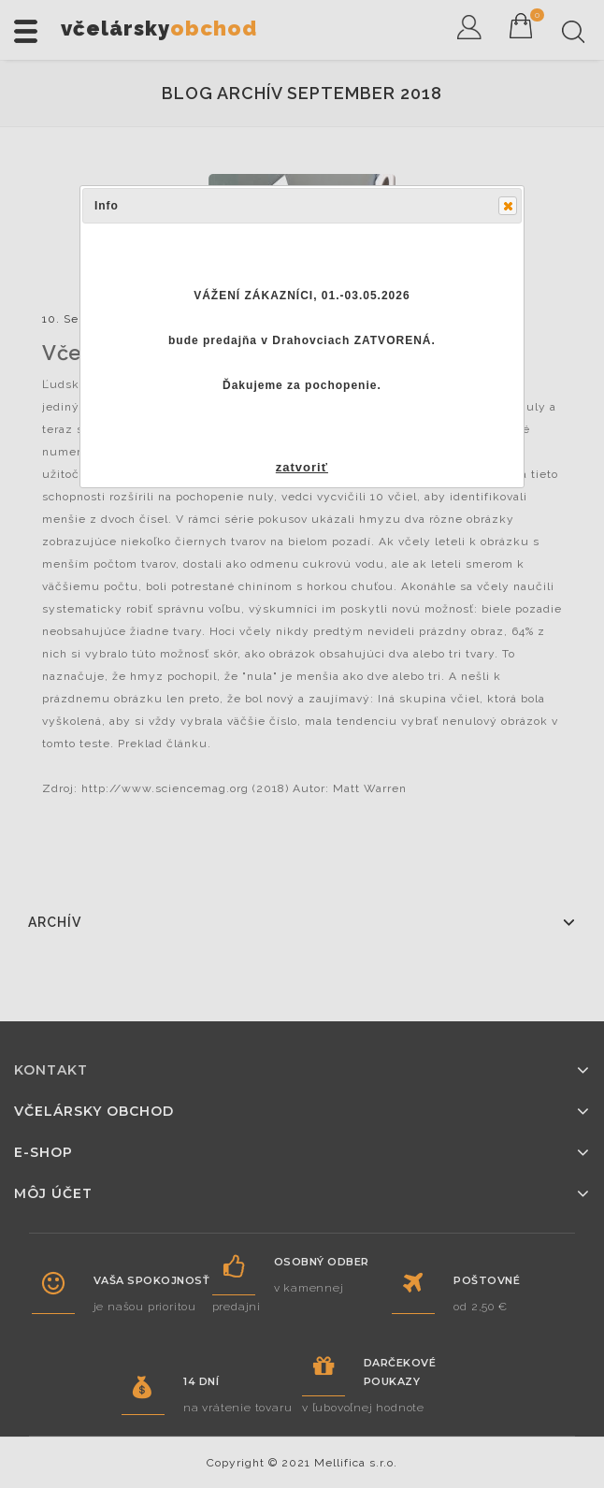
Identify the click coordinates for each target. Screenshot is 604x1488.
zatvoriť (302, 467)
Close (506, 205)
